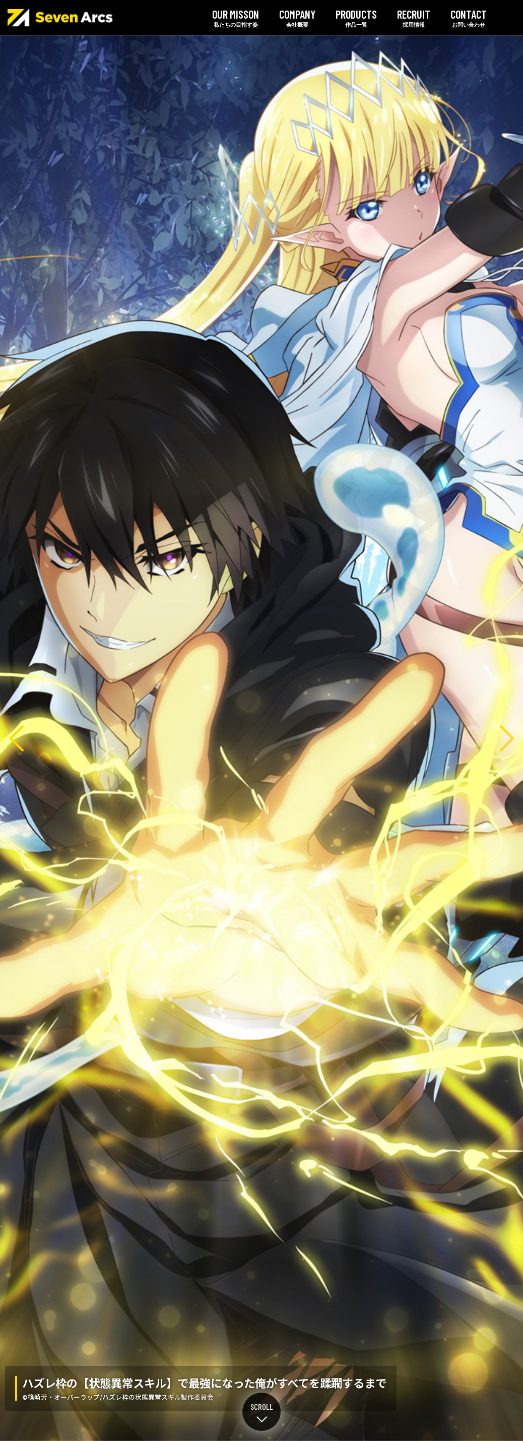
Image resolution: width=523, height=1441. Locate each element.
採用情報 (413, 18)
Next (506, 738)
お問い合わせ (468, 18)
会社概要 (297, 18)
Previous (16, 738)
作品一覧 (356, 18)
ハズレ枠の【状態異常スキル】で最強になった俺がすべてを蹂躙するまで (261, 738)
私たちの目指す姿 (235, 18)
